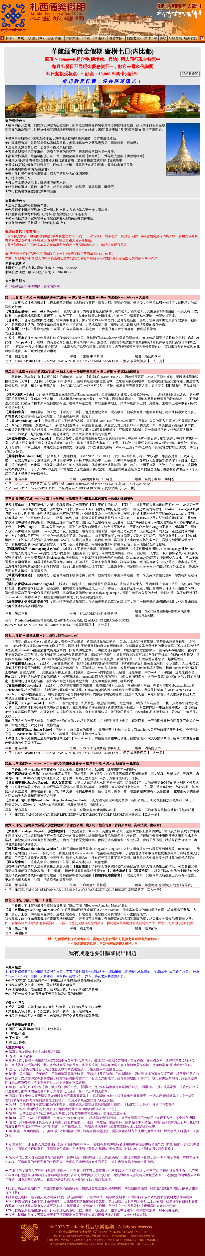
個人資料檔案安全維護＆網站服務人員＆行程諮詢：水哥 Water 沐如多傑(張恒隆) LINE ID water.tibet (102, 1244)
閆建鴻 (128, 1240)
